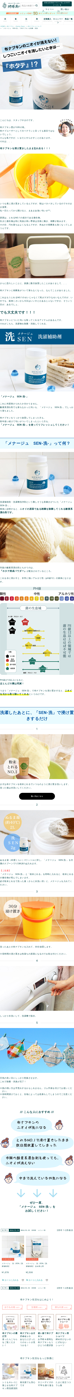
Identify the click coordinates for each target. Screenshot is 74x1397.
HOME (3, 26)
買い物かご (63, 11)
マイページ (48, 11)
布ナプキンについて (35, 26)
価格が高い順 (25, 1230)
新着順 (34, 1230)
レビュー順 (42, 1230)
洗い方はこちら (37, 796)
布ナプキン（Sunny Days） (16, 26)
